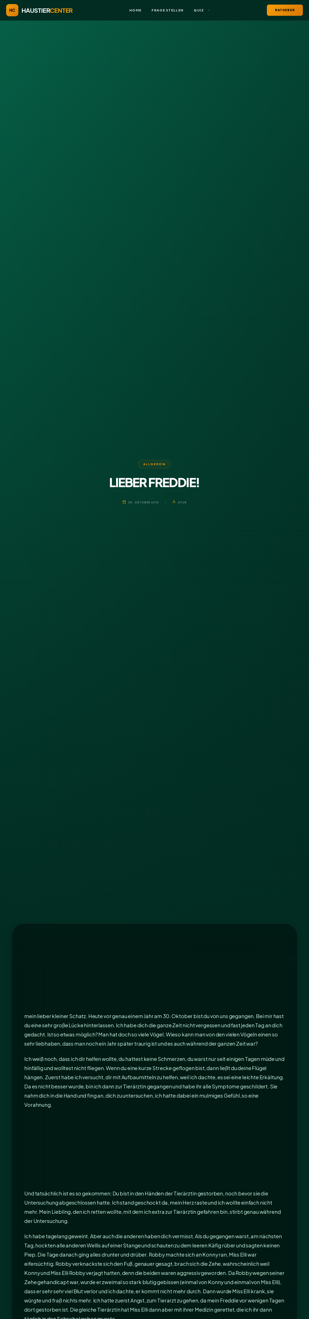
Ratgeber (285, 10)
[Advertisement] (154, 973)
